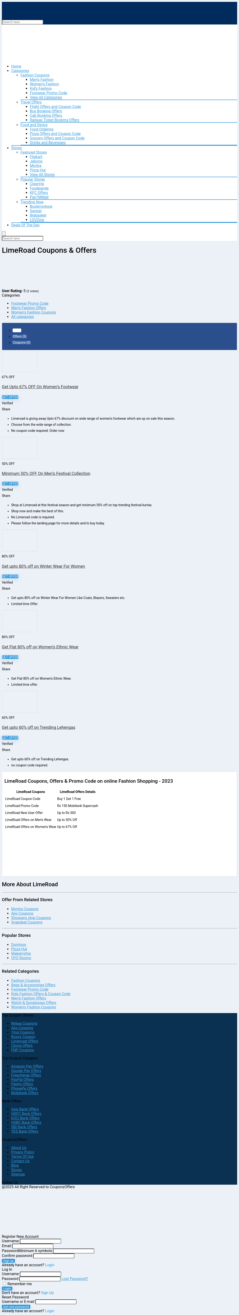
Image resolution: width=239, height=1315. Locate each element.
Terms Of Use (22, 1156)
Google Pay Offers (26, 1071)
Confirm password (17, 1255)
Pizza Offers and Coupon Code (55, 134)
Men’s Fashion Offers (28, 998)
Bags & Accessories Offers (33, 985)
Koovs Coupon (23, 1037)
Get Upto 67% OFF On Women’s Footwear (40, 386)
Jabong (36, 161)
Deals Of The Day (25, 225)
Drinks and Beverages (48, 142)
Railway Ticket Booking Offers (54, 120)
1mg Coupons (23, 1032)
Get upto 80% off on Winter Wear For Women (43, 566)
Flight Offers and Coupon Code (55, 106)
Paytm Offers (22, 1084)
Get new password (16, 1306)
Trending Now (32, 202)
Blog (15, 1165)
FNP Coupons (22, 1050)
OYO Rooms (21, 958)
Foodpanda (39, 188)
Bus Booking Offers (46, 111)
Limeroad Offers (24, 1041)
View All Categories (46, 97)
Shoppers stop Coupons (31, 918)
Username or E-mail (18, 1301)
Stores (16, 148)
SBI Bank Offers (24, 1127)
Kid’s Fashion (41, 88)
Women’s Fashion (44, 84)
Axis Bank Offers (25, 1109)
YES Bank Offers (24, 1131)
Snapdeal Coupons (26, 922)
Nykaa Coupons (24, 1023)
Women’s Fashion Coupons (33, 1007)
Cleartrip (37, 184)
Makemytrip (21, 953)
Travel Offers (31, 102)
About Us (18, 1147)
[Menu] (4, 233)
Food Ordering (41, 129)
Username (10, 1241)
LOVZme (37, 220)
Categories (20, 71)
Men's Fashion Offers (28, 308)
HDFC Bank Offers (26, 1113)
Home (16, 66)
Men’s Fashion (41, 79)
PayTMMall (39, 197)
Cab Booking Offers (46, 115)
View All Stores (42, 174)
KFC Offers (39, 192)
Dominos (18, 944)
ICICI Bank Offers (25, 1118)
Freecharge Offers (26, 1075)
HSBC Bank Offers (26, 1122)
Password (27, 1251)
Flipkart (36, 157)
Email (6, 1246)
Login (7, 1288)
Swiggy (36, 211)
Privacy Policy (22, 1152)
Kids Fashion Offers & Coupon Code (40, 994)
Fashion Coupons (35, 75)
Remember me (17, 1284)
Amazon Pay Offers (27, 1066)
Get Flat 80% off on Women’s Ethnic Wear (40, 646)
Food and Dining (34, 125)
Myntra (35, 165)
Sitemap (18, 1174)
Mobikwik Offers (24, 1093)
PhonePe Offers (24, 1088)
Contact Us (20, 1161)
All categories (22, 317)
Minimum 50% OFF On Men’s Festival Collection (46, 473)
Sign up (8, 1261)
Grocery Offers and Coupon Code (57, 138)
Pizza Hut (38, 170)
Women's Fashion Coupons (33, 312)
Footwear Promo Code (48, 93)
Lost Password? (75, 1279)
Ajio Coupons (22, 913)
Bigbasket (38, 215)
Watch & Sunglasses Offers (33, 1002)
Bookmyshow (41, 206)
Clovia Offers (22, 1045)
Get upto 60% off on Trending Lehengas (38, 727)
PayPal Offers (22, 1079)
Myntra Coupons (25, 909)
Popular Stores (33, 179)
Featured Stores (34, 152)
